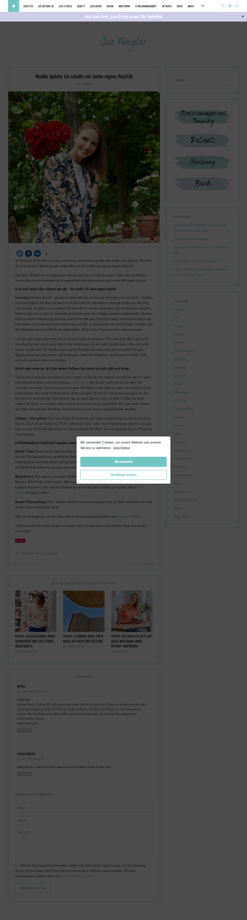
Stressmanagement (148, 6)
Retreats (170, 6)
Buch (183, 6)
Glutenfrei (97, 6)
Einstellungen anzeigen (123, 475)
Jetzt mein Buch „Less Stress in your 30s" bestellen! (123, 16)
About (194, 6)
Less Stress (66, 6)
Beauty (82, 6)
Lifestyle (28, 6)
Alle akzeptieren (124, 462)
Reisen (112, 6)
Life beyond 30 (46, 6)
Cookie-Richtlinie (121, 448)
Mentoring (127, 6)
